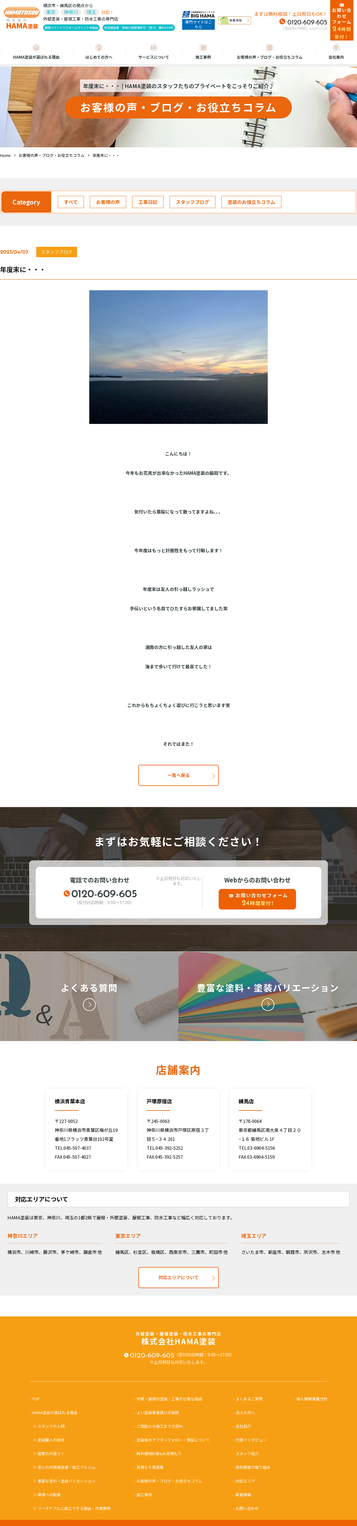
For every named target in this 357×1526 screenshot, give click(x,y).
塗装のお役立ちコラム (251, 201)
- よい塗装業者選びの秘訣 (156, 1412)
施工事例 (203, 51)
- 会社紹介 (242, 1426)
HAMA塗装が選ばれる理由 (36, 51)
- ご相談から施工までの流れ (158, 1426)
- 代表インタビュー (250, 1440)
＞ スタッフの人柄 (49, 1426)
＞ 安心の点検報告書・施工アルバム (64, 1467)
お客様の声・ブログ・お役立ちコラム (270, 51)
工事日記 (147, 201)
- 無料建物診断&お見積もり (158, 1453)
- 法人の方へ (244, 1412)
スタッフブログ (192, 201)
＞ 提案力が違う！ (49, 1453)
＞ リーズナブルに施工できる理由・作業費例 (72, 1508)
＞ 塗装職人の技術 (49, 1440)
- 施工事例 (143, 1494)
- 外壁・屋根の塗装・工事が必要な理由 (168, 1399)
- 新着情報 (242, 1494)
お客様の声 (108, 201)
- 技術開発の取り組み (251, 1467)
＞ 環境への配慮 (47, 1494)
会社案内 (336, 51)
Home (5, 155)
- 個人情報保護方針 (310, 1399)
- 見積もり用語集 (149, 1467)
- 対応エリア (244, 1481)
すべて (71, 201)
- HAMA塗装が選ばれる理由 (55, 1412)
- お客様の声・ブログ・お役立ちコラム (168, 1481)
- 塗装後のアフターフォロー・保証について (172, 1440)
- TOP (36, 1399)
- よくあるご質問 (248, 1399)
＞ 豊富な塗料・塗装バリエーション (64, 1481)
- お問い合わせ (246, 1508)
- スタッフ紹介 (246, 1453)
